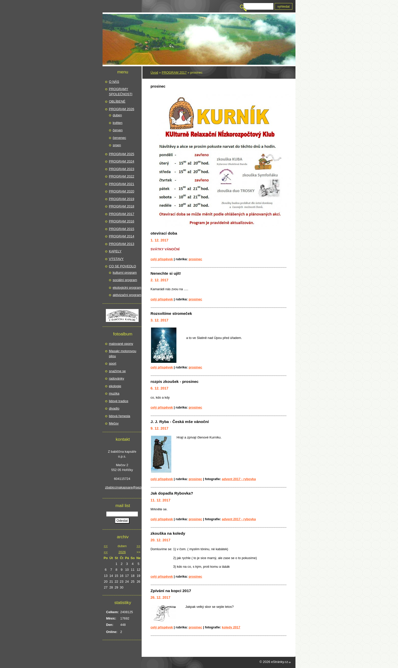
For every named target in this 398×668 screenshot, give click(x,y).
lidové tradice (118, 401)
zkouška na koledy (168, 533)
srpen (117, 145)
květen (117, 123)
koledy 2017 (231, 627)
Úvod (154, 72)
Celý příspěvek (162, 259)
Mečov (114, 423)
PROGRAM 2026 (121, 109)
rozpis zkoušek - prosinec (174, 381)
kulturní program (125, 272)
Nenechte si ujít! (166, 273)
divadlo (114, 408)
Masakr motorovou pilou (122, 353)
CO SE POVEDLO (122, 266)
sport (112, 363)
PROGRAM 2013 (121, 244)
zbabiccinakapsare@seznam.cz (122, 487)
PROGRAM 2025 (121, 154)
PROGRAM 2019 (121, 199)
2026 (122, 552)
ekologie (115, 386)
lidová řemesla (119, 416)
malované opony (121, 344)
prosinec (195, 259)
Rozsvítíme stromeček (171, 313)
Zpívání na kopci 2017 (171, 591)
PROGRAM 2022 (121, 176)
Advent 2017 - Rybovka (239, 479)
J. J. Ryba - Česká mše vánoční (180, 421)
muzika (114, 393)
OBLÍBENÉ (117, 101)
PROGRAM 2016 (121, 221)
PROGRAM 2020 (121, 191)
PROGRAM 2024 (121, 161)
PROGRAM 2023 (121, 169)
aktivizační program (127, 295)
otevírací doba (164, 233)
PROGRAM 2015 (121, 229)
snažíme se (117, 371)
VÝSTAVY (116, 259)
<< (106, 546)
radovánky (116, 378)
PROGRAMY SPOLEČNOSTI (120, 91)
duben (117, 115)
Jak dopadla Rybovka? (172, 493)
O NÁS (114, 82)
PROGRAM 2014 (121, 236)
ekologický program (127, 287)
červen (118, 130)
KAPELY (115, 251)
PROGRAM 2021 (121, 184)
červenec (119, 138)
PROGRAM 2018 (121, 206)
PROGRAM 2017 (174, 72)
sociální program (125, 280)
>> (138, 546)
